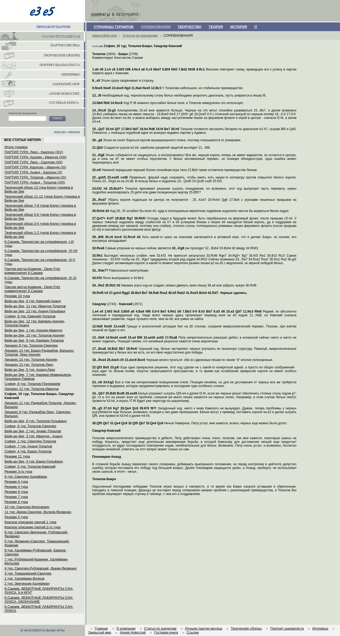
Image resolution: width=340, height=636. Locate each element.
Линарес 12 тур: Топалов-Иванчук (32, 389)
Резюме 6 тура (16, 482)
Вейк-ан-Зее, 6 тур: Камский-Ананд (33, 301)
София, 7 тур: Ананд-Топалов (28, 446)
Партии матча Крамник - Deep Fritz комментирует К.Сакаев (32, 271)
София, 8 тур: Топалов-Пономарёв (32, 384)
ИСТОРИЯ (238, 27)
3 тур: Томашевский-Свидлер (28, 573)
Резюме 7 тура (16, 497)
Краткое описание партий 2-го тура (33, 527)
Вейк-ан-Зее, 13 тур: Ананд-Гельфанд (35, 311)
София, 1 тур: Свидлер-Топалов (30, 441)
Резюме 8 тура (16, 502)
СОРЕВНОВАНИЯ (156, 27)
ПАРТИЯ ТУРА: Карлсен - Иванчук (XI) (35, 167)
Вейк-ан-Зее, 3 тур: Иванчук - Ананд (33, 436)
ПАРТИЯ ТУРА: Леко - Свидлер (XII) (33, 162)
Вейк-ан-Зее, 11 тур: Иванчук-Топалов (35, 306)
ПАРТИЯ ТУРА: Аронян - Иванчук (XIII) (36, 157)
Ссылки (192, 632)
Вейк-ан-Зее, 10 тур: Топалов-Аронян (35, 335)
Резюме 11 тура (17, 456)
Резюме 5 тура (16, 517)
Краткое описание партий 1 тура (30, 522)
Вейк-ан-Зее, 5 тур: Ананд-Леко (30, 370)
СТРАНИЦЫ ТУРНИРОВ (114, 27)
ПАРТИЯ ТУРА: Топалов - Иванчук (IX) (35, 177)
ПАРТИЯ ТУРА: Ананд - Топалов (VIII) (35, 182)
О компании (125, 628)
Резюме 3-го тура (18, 471)
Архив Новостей (133, 632)
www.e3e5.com (104, 36)
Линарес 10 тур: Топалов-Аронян (31, 359)
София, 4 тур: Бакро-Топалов (28, 451)
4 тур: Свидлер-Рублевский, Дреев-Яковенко (40, 568)
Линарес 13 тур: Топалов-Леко (29, 365)
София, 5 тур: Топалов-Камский (30, 466)
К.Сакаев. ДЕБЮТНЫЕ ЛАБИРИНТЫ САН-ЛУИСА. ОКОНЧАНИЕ (39, 600)
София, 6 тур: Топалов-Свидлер (30, 426)
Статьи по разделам (140, 36)
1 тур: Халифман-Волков (24, 578)
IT (255, 27)
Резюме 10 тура (17, 296)
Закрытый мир (99, 632)
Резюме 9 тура (16, 492)
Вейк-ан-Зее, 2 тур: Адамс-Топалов (33, 431)
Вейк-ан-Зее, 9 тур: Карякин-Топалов (34, 340)
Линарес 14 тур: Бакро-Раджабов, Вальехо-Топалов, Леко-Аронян (39, 352)
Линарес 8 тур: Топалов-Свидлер (31, 345)
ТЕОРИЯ (216, 27)
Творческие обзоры (246, 628)
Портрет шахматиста (287, 628)
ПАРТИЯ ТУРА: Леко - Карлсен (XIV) (34, 152)
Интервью (320, 628)
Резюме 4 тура (16, 487)
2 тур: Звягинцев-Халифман (27, 583)
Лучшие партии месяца (203, 628)
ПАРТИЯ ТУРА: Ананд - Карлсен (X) (33, 172)
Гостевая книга (166, 632)
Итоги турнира (16, 147)
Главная (101, 628)
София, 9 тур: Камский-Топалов (30, 316)
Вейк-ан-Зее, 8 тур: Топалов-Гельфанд (36, 421)
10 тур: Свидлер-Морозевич (27, 507)
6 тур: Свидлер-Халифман (26, 477)
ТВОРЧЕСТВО (190, 27)
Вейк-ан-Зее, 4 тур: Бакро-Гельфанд (34, 461)
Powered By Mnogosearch (22, 113)
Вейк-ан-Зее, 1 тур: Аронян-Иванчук (33, 330)
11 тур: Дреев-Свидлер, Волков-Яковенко (38, 512)
